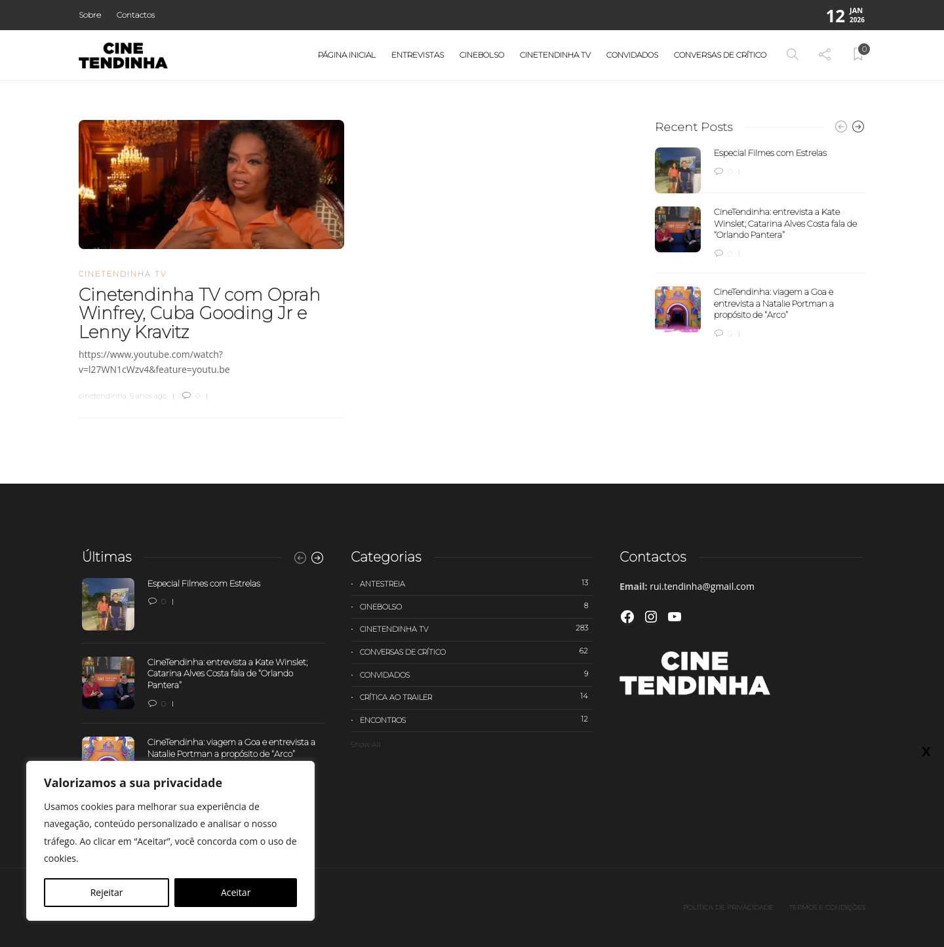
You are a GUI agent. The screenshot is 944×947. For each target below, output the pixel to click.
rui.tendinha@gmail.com (702, 586)
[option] (760, 243)
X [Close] (926, 751)
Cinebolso (482, 55)
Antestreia (476, 583)
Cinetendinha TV (555, 55)
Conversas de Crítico (720, 55)
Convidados (632, 55)
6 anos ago (148, 395)
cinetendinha (103, 395)
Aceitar (235, 892)
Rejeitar (106, 892)
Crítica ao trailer (476, 696)
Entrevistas (417, 55)
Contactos (136, 15)
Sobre (90, 15)
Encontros (476, 719)
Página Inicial (347, 55)
